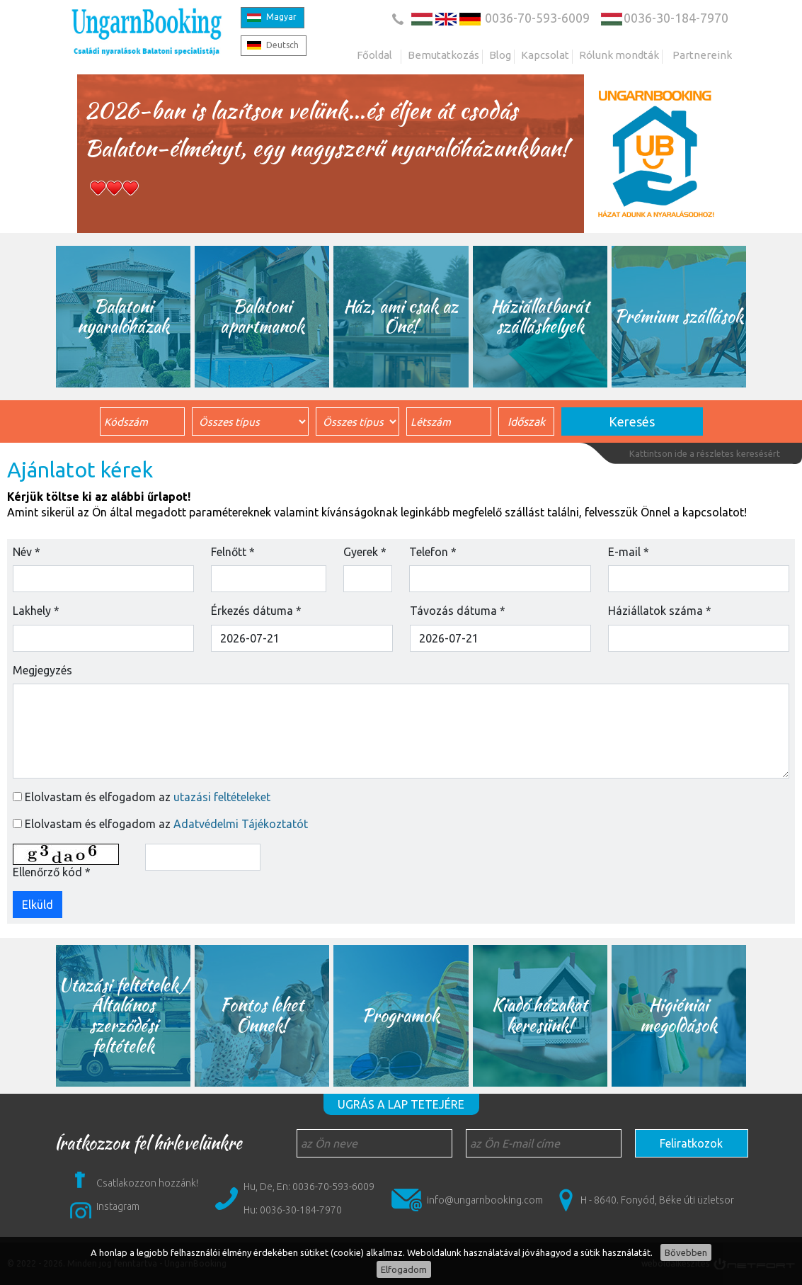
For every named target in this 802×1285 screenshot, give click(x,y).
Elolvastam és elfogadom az (147, 797)
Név (26, 551)
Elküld (37, 904)
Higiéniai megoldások (678, 1015)
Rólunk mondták (619, 55)
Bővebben (686, 1252)
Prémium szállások (678, 316)
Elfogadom (404, 1269)
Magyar (281, 16)
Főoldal (374, 55)
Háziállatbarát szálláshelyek (540, 316)
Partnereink (702, 55)
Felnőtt (233, 551)
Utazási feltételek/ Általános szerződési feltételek (123, 1015)
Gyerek (364, 551)
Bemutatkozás (443, 55)
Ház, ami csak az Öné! (401, 316)
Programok (401, 1015)
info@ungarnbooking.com (485, 1200)
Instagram (117, 1206)
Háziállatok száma (659, 610)
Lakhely (36, 610)
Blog (500, 55)
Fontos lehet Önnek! (262, 1015)
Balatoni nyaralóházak (124, 316)
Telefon (433, 551)
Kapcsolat (545, 55)
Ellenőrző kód (52, 872)
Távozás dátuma (457, 610)
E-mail (628, 551)
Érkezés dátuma (256, 610)
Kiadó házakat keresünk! (540, 1015)
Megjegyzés (42, 670)
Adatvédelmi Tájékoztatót (240, 823)
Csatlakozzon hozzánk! (147, 1183)
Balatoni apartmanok (262, 316)
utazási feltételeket (221, 797)
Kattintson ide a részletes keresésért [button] (704, 453)
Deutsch (282, 45)
